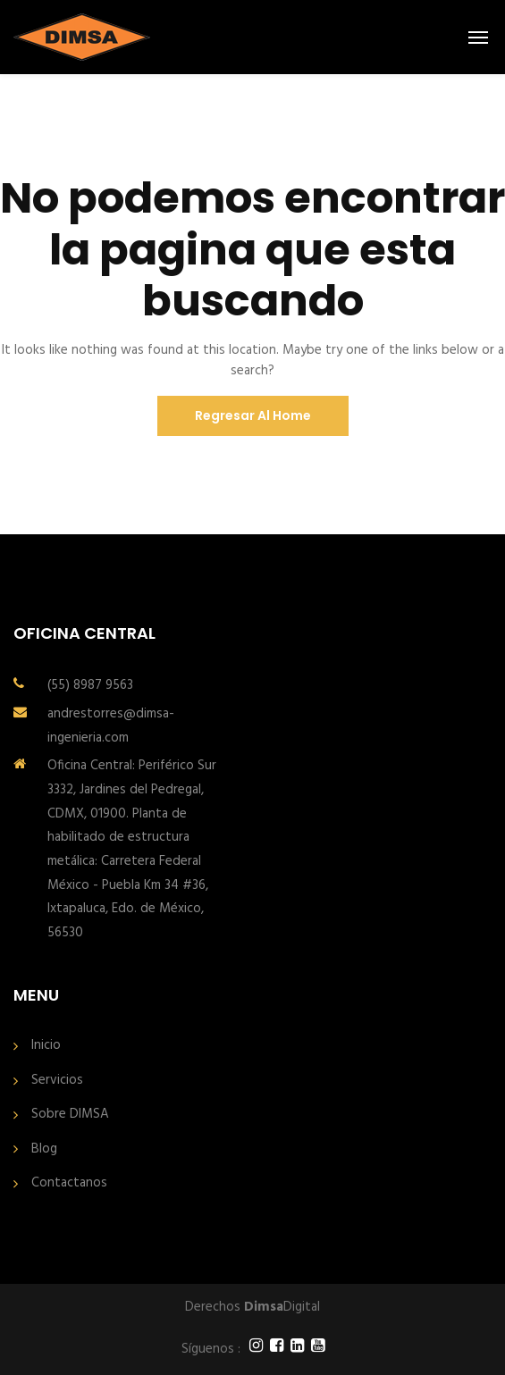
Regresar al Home (253, 415)
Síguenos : (210, 1349)
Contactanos (69, 1183)
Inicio (46, 1045)
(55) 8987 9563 (90, 685)
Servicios (57, 1080)
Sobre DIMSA (70, 1114)
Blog (44, 1149)
